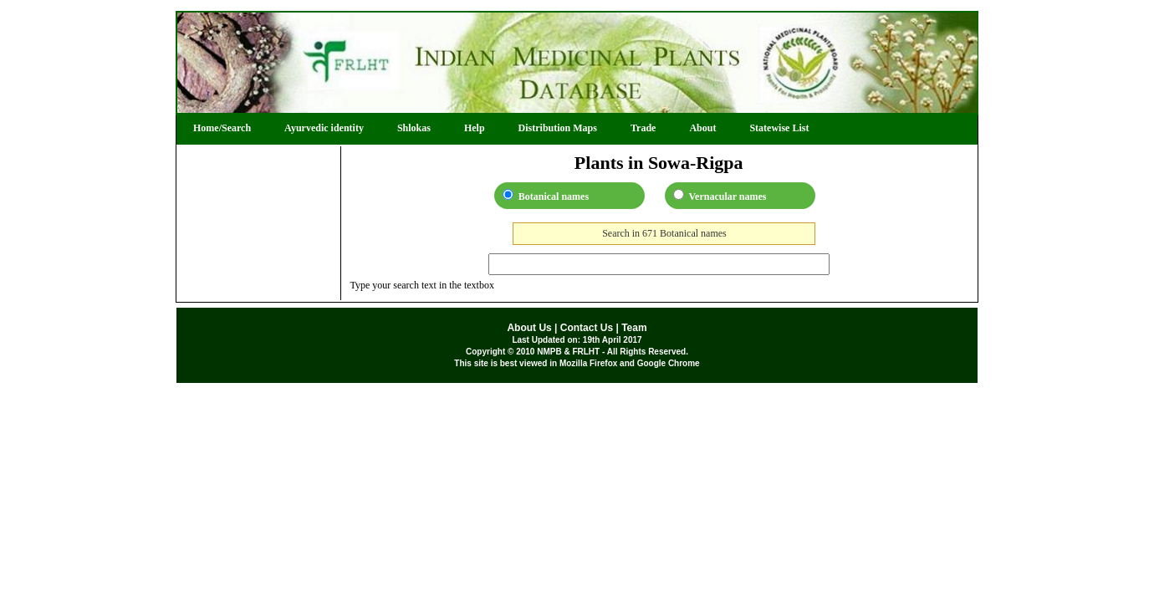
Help (474, 128)
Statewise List (779, 128)
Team (633, 328)
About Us (529, 328)
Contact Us (586, 328)
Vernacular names (720, 195)
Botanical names (546, 195)
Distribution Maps (557, 128)
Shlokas (414, 128)
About (702, 128)
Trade (643, 128)
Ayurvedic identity (324, 128)
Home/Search (222, 128)
